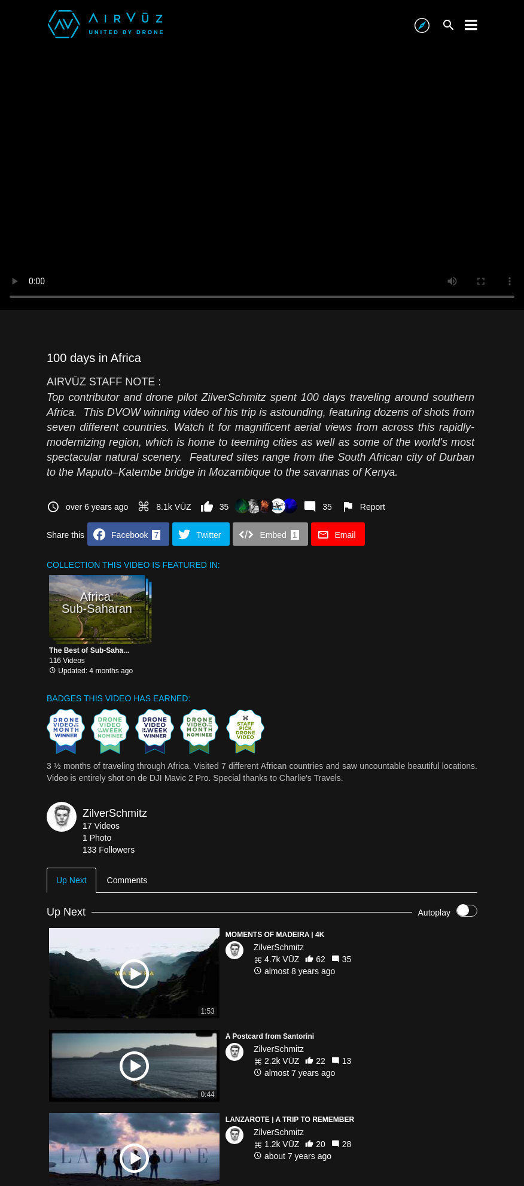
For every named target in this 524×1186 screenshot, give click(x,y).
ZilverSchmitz (115, 813)
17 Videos (101, 826)
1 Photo (97, 838)
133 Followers (109, 849)
